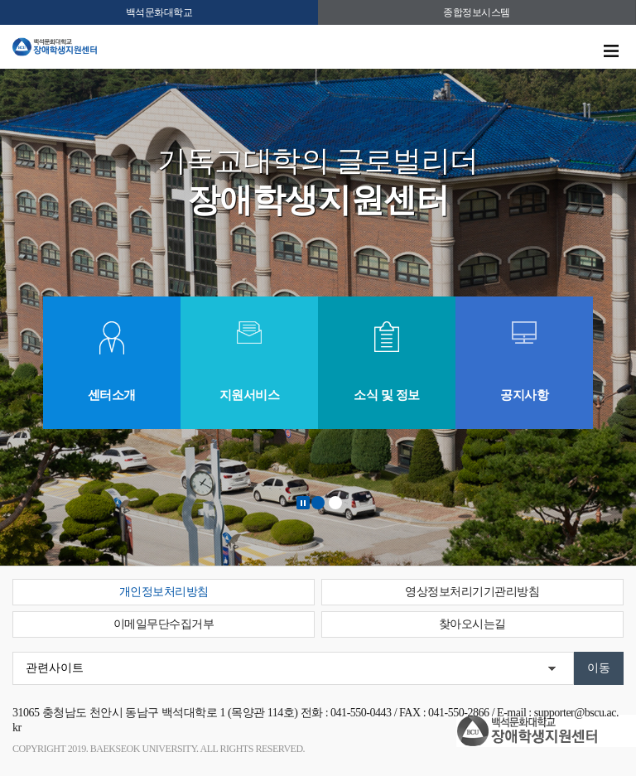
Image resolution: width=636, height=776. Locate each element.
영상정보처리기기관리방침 (472, 592)
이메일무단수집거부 (163, 624)
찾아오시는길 (472, 624)
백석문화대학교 (159, 12)
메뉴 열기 (611, 51)
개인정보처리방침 (164, 592)
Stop (303, 502)
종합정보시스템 (476, 12)
